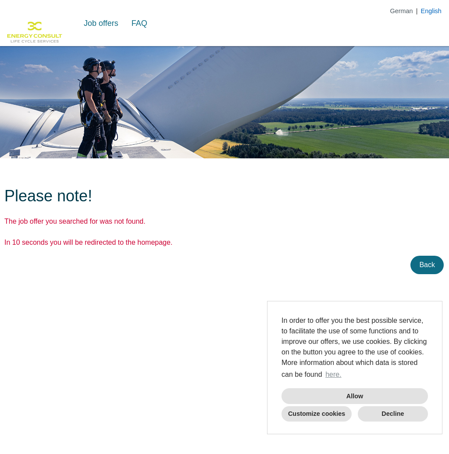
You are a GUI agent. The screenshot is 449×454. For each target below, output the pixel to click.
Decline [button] (392, 413)
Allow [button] (354, 396)
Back (427, 264)
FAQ (139, 23)
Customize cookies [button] (316, 413)
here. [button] (333, 374)
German (401, 10)
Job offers (101, 23)
